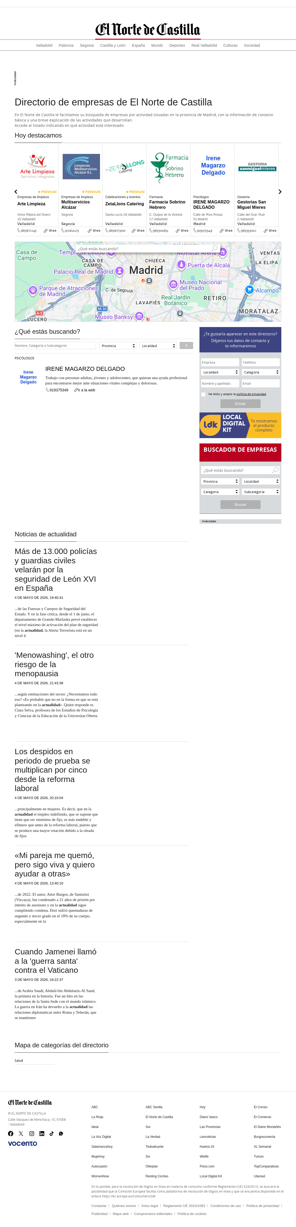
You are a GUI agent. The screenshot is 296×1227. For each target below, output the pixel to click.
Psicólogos (24, 358)
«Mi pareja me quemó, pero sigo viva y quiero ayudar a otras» (55, 864)
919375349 (204, 231)
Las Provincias (210, 1126)
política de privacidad (251, 394)
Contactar (98, 1204)
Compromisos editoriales (153, 1212)
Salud (19, 1060)
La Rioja (97, 1117)
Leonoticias (208, 1136)
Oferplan (152, 1165)
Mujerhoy (98, 1155)
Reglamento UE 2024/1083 (184, 1204)
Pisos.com (207, 1165)
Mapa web (121, 1212)
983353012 (248, 231)
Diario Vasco (209, 1117)
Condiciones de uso (225, 1204)
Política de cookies (192, 1212)
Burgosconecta (264, 1136)
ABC (94, 1107)
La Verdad (153, 1136)
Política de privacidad (262, 1204)
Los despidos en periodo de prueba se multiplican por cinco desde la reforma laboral (52, 770)
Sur (148, 1126)
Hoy (202, 1107)
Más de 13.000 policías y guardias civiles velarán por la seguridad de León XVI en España (56, 569)
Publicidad (99, 1212)
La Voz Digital (101, 1136)
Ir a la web (84, 390)
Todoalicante (154, 1145)
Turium (259, 1155)
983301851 (160, 231)
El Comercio (262, 1117)
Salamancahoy (102, 1145)
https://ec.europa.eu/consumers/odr (129, 1194)
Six (148, 1155)
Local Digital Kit (211, 1174)
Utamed (259, 1174)
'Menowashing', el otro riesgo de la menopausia (54, 664)
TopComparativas (266, 1165)
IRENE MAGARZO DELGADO (85, 368)
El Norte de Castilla (159, 1117)
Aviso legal (149, 1204)
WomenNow (100, 1174)
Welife (204, 1155)
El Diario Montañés (267, 1126)
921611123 (72, 231)
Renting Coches (157, 1174)
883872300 (117, 231)
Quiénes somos (124, 1204)
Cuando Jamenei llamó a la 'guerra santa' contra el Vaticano (56, 960)
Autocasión (99, 1165)
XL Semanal (262, 1145)
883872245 (29, 231)
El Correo (260, 1107)
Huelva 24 (207, 1145)
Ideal (94, 1126)
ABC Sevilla (154, 1107)
